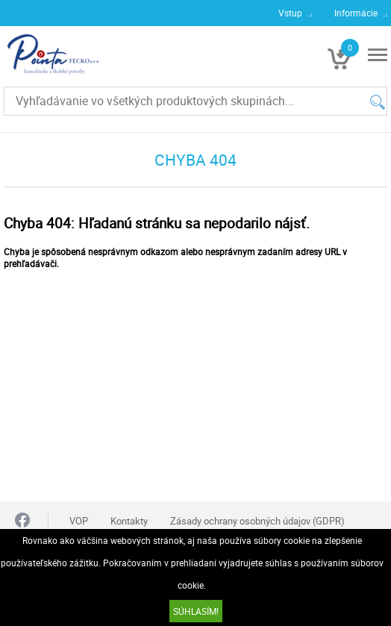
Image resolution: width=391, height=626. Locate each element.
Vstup (290, 13)
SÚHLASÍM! (196, 611)
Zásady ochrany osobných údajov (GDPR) (257, 521)
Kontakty (129, 521)
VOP (78, 521)
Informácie (356, 13)
